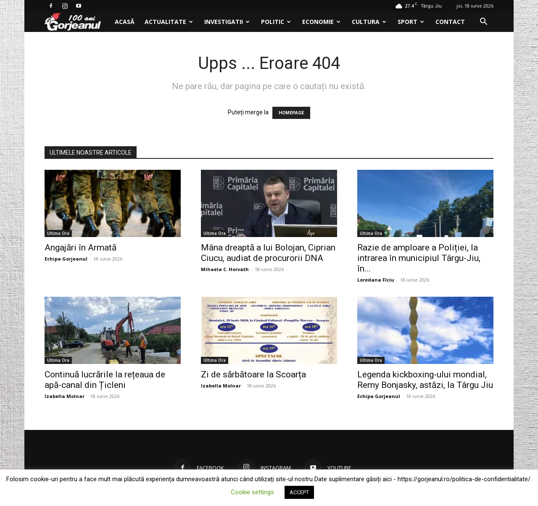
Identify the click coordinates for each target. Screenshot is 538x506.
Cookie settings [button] (252, 492)
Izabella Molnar (64, 396)
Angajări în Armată (80, 247)
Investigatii (227, 22)
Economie (321, 22)
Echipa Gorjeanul (66, 259)
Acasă (124, 22)
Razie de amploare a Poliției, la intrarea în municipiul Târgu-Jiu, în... (418, 258)
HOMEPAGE (291, 113)
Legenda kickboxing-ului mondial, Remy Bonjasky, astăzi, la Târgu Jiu (425, 379)
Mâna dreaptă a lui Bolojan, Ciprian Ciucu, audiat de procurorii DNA (268, 252)
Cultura (369, 22)
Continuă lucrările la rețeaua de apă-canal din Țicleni (105, 379)
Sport (411, 22)
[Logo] (77, 22)
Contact (450, 22)
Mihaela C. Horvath (225, 269)
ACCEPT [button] (299, 492)
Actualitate (169, 22)
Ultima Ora (58, 233)
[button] (483, 22)
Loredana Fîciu (375, 280)
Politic (276, 22)
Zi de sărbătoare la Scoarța (253, 374)
